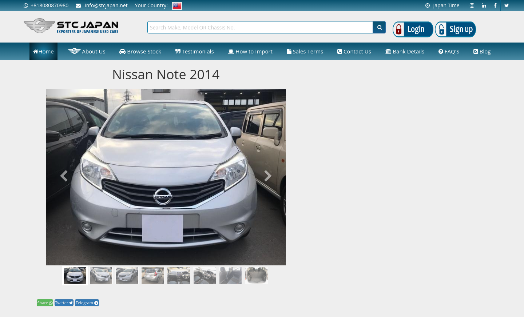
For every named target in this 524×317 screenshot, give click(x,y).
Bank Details (405, 51)
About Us (87, 51)
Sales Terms (305, 51)
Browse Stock (140, 51)
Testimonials (194, 51)
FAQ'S (448, 51)
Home (43, 51)
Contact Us (354, 51)
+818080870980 (46, 5)
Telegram (87, 302)
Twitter (64, 302)
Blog (482, 51)
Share (44, 302)
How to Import (250, 51)
